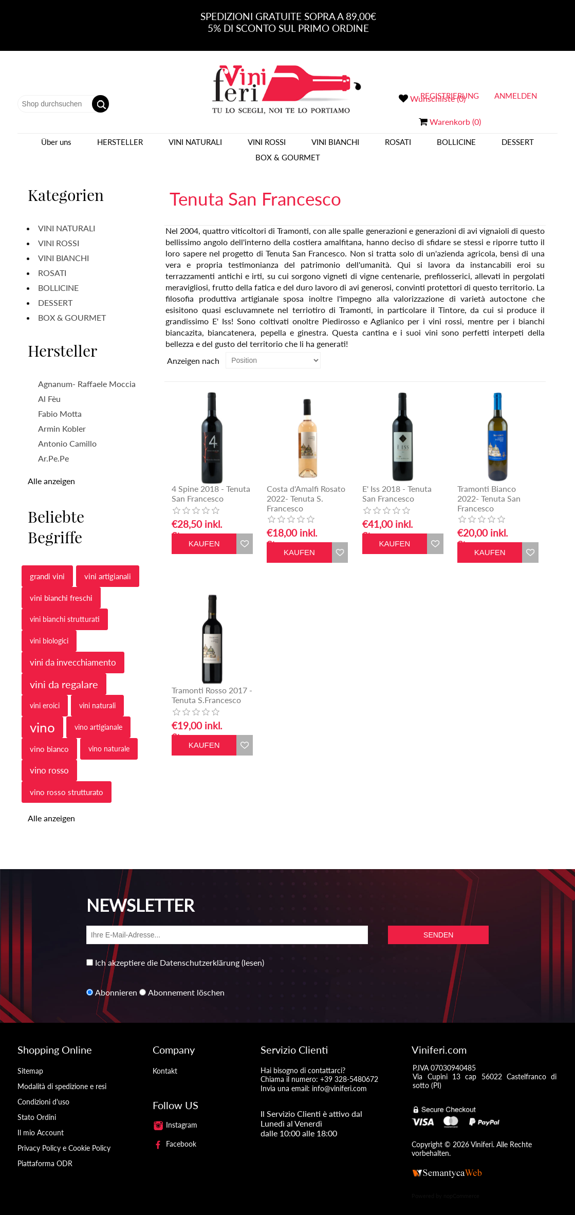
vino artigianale (98, 717)
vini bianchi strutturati (65, 609)
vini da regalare (64, 674)
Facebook (175, 1134)
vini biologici (49, 631)
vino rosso (49, 760)
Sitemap (30, 1061)
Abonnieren (116, 982)
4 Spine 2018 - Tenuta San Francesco (211, 483)
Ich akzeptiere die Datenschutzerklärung (167, 953)
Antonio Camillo (67, 433)
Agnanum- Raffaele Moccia (87, 374)
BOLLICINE (456, 146)
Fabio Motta (60, 404)
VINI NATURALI (195, 146)
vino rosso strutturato (66, 782)
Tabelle (518, 350)
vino (42, 717)
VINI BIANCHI (335, 146)
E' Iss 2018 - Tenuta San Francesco (397, 483)
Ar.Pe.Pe (53, 448)
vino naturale (108, 738)
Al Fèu (49, 389)
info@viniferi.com (339, 1078)
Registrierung (449, 95)
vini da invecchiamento (73, 652)
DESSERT (518, 146)
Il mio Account (40, 1122)
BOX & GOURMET (287, 162)
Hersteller (120, 146)
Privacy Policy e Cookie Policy (63, 1138)
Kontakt (165, 1061)
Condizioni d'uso (43, 1092)
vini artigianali (107, 566)
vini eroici (45, 695)
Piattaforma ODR (44, 1153)
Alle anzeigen (51, 471)
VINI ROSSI (267, 146)
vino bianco (49, 739)
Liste (537, 350)
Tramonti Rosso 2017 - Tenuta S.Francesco (212, 685)
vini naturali (97, 695)
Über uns (56, 146)
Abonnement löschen (186, 982)
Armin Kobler (62, 419)
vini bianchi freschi (61, 588)
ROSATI (398, 146)
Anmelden (515, 95)
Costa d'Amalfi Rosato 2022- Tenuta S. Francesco (306, 488)
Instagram (175, 1115)
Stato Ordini (36, 1107)
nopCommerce (461, 1186)
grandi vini (47, 566)
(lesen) (253, 953)
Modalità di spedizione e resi (61, 1076)
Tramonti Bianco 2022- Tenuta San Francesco (489, 488)
